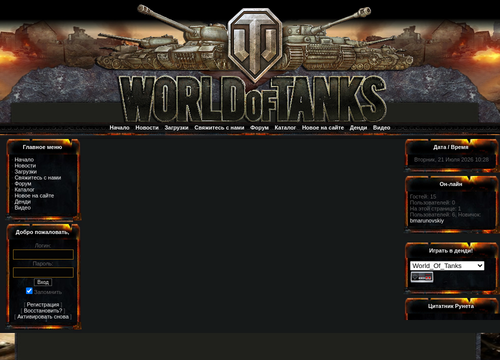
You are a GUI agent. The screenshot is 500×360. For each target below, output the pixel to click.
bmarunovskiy (427, 221)
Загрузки (176, 127)
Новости (147, 127)
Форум (259, 127)
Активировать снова (43, 317)
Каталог (285, 127)
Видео (381, 127)
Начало (120, 127)
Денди (358, 127)
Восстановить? (43, 311)
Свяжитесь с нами (219, 127)
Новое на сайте (323, 127)
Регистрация (43, 305)
